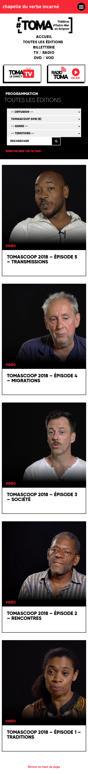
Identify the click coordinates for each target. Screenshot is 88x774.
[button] (81, 7)
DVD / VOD (44, 58)
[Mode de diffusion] (44, 112)
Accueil (44, 37)
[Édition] (43, 100)
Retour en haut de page (44, 767)
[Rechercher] (29, 141)
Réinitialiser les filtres (23, 151)
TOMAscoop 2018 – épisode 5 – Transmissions (42, 260)
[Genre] (44, 126)
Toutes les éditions (44, 42)
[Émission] (44, 119)
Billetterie (44, 47)
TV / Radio (44, 53)
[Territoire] (44, 133)
